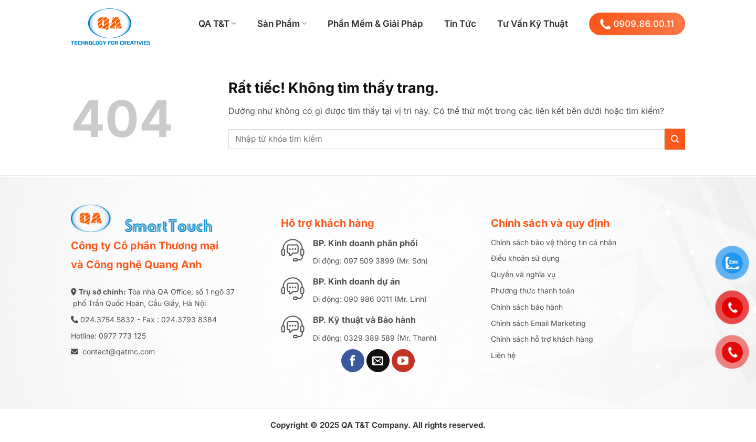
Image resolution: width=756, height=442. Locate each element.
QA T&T (217, 23)
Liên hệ (503, 355)
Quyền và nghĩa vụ (523, 274)
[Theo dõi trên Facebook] (352, 360)
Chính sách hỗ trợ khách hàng (542, 338)
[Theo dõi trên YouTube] (403, 360)
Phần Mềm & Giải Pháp (375, 23)
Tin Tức (460, 23)
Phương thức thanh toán (532, 290)
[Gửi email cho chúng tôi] (378, 360)
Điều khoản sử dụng (525, 258)
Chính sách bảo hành (527, 306)
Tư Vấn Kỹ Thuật (532, 23)
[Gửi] (675, 139)
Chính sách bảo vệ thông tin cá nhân (553, 242)
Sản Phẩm (282, 23)
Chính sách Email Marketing (538, 323)
